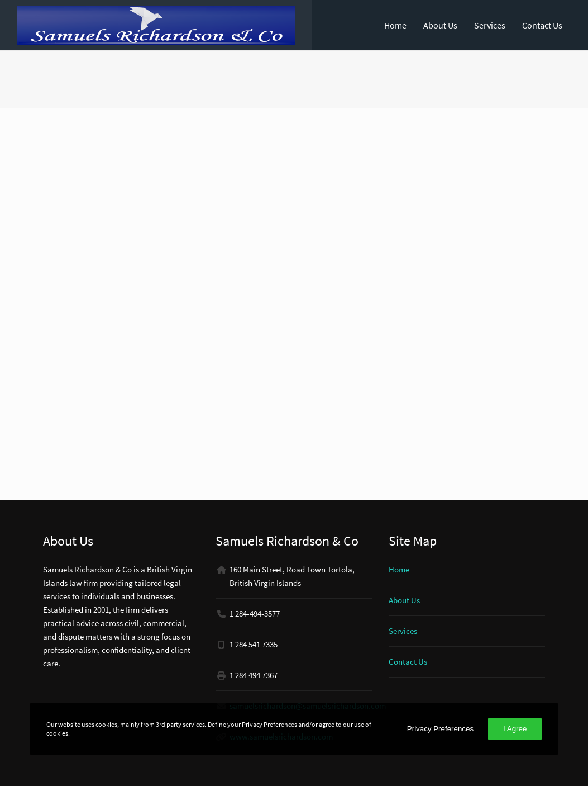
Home (395, 25)
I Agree (515, 729)
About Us (440, 25)
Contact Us (542, 25)
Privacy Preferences (440, 729)
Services (489, 25)
